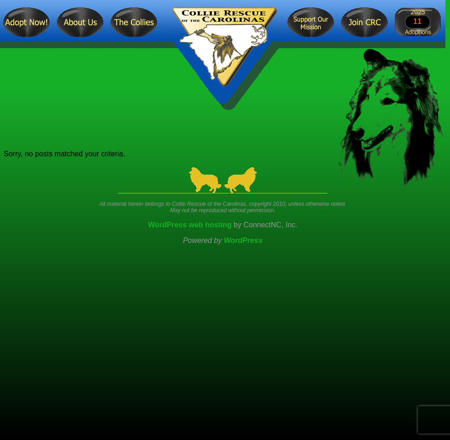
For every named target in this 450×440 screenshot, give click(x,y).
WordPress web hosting (189, 225)
